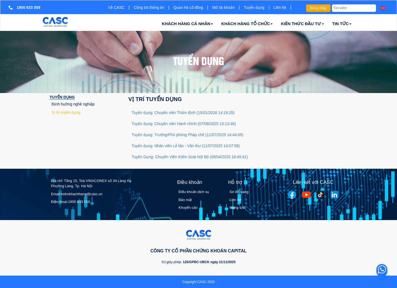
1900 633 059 (79, 202)
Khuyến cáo (188, 207)
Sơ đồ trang (239, 192)
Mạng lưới (238, 207)
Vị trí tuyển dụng (66, 112)
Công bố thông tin (149, 7)
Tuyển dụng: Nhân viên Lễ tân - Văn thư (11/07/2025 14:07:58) (186, 146)
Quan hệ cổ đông (188, 7)
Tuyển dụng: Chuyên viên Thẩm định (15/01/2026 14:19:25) (183, 112)
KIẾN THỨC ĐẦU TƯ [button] (302, 23)
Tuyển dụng (254, 7)
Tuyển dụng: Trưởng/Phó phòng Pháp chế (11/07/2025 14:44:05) (187, 135)
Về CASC (116, 7)
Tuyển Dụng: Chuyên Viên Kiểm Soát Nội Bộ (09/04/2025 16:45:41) (190, 157)
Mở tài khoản (223, 7)
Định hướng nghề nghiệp (73, 104)
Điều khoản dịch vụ (194, 192)
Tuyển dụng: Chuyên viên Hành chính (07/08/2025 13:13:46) (184, 123)
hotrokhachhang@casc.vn (82, 194)
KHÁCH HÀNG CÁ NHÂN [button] (187, 23)
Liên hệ (279, 7)
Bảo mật (185, 200)
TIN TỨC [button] (342, 23)
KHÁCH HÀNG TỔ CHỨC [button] (247, 23)
